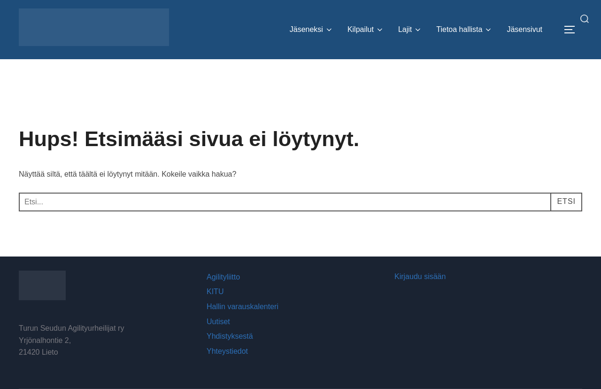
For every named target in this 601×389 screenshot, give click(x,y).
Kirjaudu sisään (420, 276)
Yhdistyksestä (230, 336)
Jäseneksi (311, 29)
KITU (215, 292)
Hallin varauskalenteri (242, 307)
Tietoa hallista (464, 29)
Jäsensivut (524, 29)
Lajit (410, 29)
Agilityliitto (223, 277)
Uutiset (218, 322)
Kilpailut (365, 29)
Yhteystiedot (227, 351)
